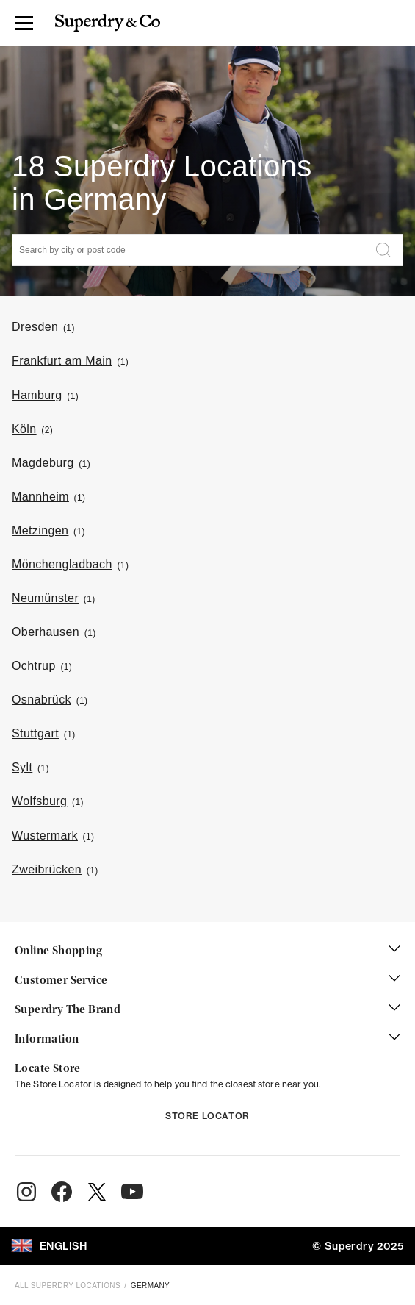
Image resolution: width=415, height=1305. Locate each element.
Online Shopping (207, 951)
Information (207, 1039)
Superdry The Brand (207, 1010)
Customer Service (207, 981)
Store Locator (207, 1115)
